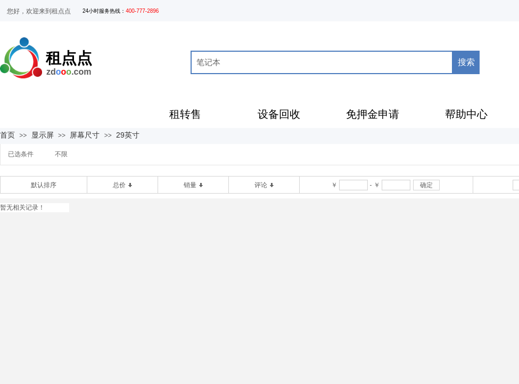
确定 (426, 185)
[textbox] (322, 62)
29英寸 (127, 135)
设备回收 (279, 114)
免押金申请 (372, 114)
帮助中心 (466, 114)
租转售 (185, 114)
